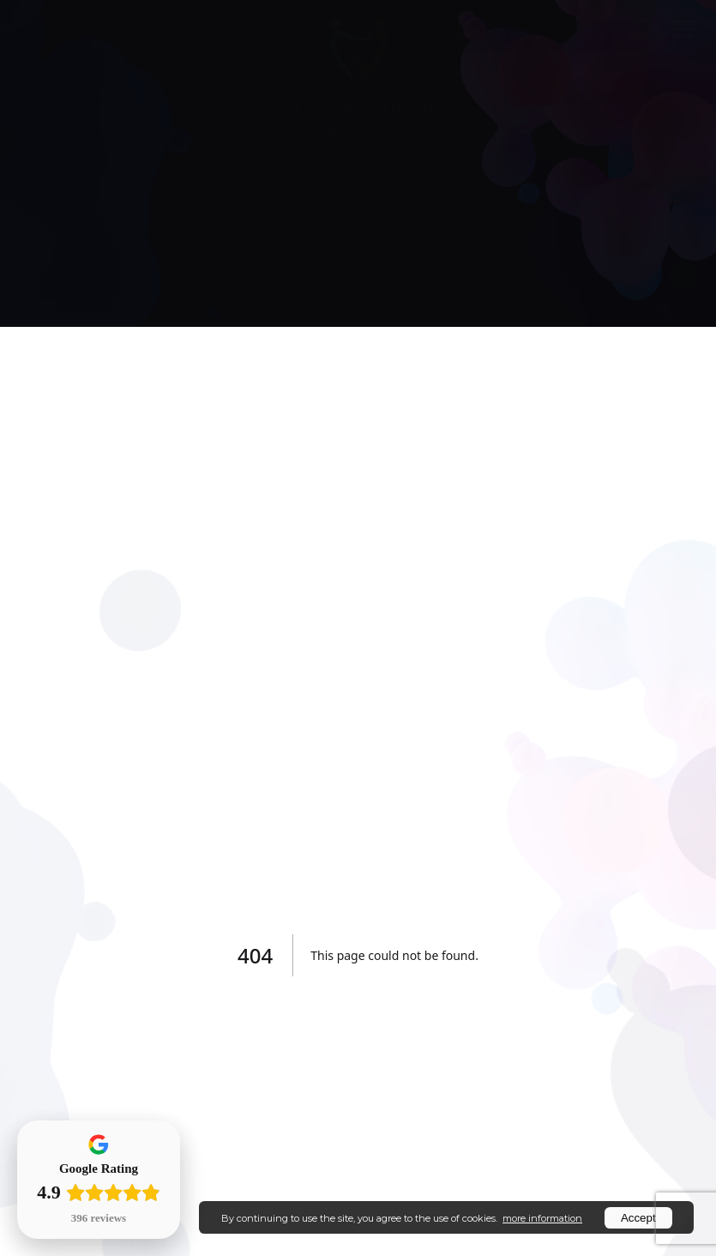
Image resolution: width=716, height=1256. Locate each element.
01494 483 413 (489, 35)
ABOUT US (103, 99)
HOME (50, 99)
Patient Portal (217, 33)
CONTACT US (654, 108)
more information (542, 1218)
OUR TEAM (241, 99)
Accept (638, 1217)
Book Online (123, 33)
